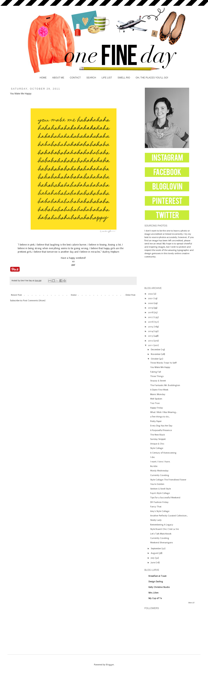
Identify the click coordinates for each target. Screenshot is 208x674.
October (155, 359)
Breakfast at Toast (157, 576)
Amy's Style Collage (159, 511)
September (156, 548)
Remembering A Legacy (161, 524)
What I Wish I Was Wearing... (163, 412)
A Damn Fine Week (159, 390)
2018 (150, 312)
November (156, 354)
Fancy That (155, 506)
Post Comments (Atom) (34, 300)
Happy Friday (156, 408)
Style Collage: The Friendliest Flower (168, 479)
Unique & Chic (157, 444)
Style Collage (156, 448)
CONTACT (75, 77)
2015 (151, 326)
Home (73, 295)
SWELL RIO (123, 77)
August (155, 553)
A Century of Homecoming (163, 453)
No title (153, 466)
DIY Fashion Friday (159, 502)
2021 (150, 298)
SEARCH (91, 77)
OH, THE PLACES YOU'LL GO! (152, 77)
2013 (150, 336)
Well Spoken (156, 399)
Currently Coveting (159, 475)
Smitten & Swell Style (160, 489)
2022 (150, 294)
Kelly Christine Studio (159, 587)
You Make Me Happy (160, 367)
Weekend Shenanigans (161, 542)
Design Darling (155, 581)
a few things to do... (160, 416)
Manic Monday (157, 394)
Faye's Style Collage (160, 493)
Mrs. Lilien (153, 593)
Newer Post (16, 295)
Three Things (157, 376)
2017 (150, 317)
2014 (150, 331)
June (153, 562)
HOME (43, 77)
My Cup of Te (155, 598)
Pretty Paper (156, 421)
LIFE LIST (106, 77)
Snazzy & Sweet (158, 380)
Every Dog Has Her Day (161, 425)
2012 (150, 340)
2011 (150, 345)
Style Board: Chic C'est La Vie (164, 529)
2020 (151, 303)
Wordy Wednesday (159, 470)
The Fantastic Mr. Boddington (165, 385)
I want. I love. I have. (160, 461)
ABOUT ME (58, 77)
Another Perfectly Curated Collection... (169, 515)
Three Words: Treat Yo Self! (163, 363)
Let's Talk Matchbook (160, 534)
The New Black (157, 435)
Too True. (155, 403)
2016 (150, 322)
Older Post (130, 295)
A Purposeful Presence (161, 430)
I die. (152, 457)
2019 (150, 308)
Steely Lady (156, 520)
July (153, 558)
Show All (191, 603)
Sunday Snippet (158, 439)
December (156, 349)
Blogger (110, 664)
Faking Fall (155, 372)
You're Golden (157, 484)
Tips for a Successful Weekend (165, 497)
